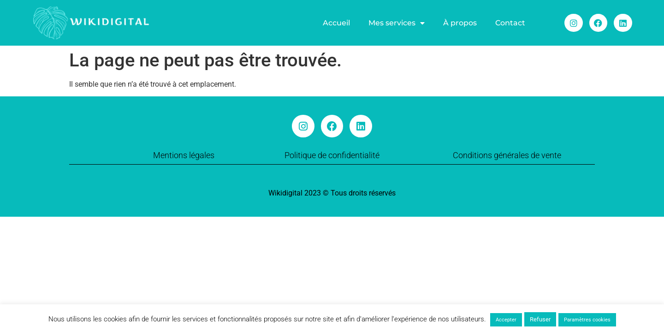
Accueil (336, 22)
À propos (460, 22)
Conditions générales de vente (507, 155)
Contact (510, 22)
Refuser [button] (540, 319)
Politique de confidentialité (332, 155)
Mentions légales (183, 155)
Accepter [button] (506, 320)
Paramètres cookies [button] (587, 320)
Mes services (396, 23)
